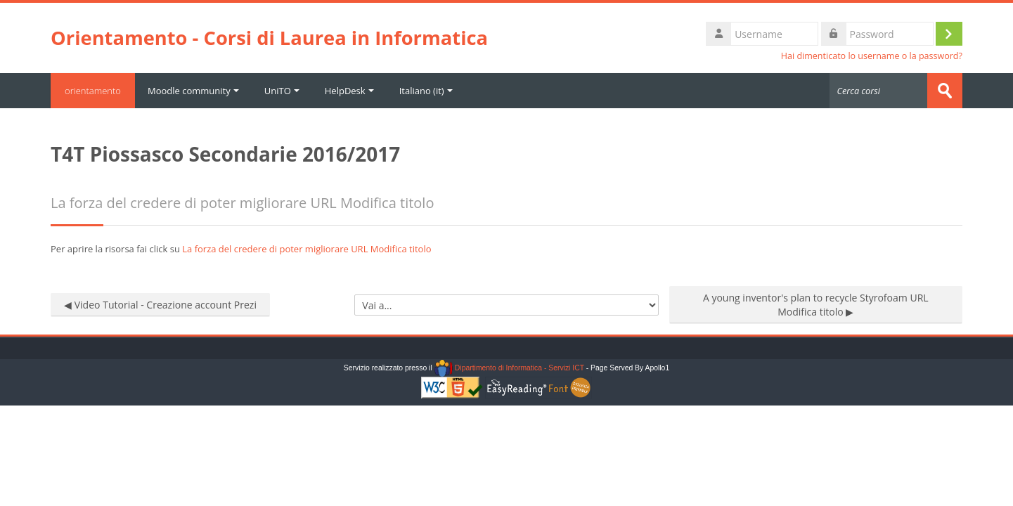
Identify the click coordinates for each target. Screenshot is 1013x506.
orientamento (93, 90)
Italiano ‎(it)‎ (426, 90)
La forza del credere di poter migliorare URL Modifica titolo (306, 248)
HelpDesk (349, 90)
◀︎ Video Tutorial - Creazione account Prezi (160, 304)
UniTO (281, 90)
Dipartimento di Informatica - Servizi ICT (509, 368)
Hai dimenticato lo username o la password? (871, 56)
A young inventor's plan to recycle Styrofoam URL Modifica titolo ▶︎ (816, 304)
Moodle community (193, 90)
